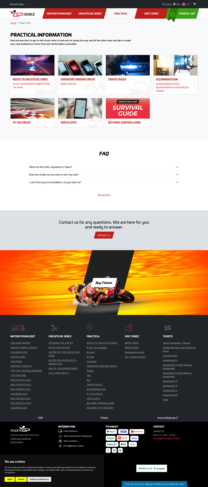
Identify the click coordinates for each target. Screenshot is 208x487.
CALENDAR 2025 (18, 407)
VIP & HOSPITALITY (59, 373)
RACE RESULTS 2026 (20, 379)
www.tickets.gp (167, 417)
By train (46, 83)
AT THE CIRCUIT (22, 122)
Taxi (70, 83)
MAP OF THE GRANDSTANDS (63, 368)
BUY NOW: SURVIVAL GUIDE (124, 122)
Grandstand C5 (170, 390)
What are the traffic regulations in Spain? (50, 166)
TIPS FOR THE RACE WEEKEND (26, 370)
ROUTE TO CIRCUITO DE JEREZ (30, 79)
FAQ (40, 417)
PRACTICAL (121, 13)
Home (13, 23)
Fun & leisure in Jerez (135, 356)
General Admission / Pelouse (176, 342)
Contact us (104, 235)
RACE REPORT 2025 (20, 398)
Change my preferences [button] (39, 479)
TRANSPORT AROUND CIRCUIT (78, 79)
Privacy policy (16, 442)
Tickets (104, 417)
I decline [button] (21, 479)
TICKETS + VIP (181, 13)
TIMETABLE (16, 361)
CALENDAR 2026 (18, 352)
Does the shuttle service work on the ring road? (53, 174)
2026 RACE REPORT (20, 342)
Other (166, 399)
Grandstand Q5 (170, 360)
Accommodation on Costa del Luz (172, 87)
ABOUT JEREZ (132, 347)
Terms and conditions (20, 438)
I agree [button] (9, 479)
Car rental (18, 87)
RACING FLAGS (17, 356)
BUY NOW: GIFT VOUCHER (100, 407)
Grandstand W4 (170, 395)
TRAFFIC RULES (117, 79)
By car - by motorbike (23, 83)
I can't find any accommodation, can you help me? (55, 182)
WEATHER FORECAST (21, 366)
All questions (104, 194)
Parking (64, 83)
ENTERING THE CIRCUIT (61, 342)
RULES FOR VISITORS (59, 347)
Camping (160, 90)
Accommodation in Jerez (167, 83)
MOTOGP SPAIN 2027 (59, 13)
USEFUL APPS (69, 122)
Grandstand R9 (170, 355)
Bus (74, 83)
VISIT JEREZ (151, 13)
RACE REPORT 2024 (20, 389)
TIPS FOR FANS (18, 375)
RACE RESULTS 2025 (20, 403)
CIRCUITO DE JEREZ (90, 13)
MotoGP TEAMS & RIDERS (23, 347)
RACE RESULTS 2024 (20, 384)
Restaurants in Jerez (134, 352)
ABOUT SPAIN (132, 342)
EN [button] (186, 4)
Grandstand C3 (170, 381)
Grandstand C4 (170, 385)
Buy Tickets (104, 282)
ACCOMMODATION (167, 79)
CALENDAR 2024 (18, 393)
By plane (38, 83)
